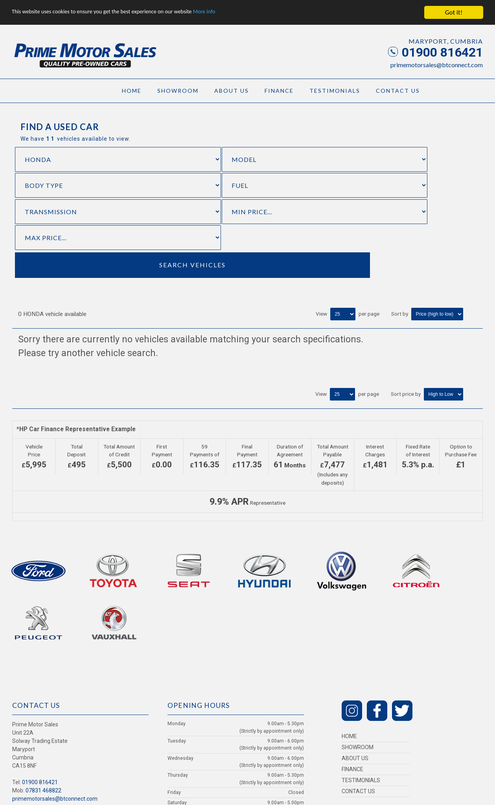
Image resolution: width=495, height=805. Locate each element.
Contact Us (398, 90)
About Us (231, 90)
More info (241, 12)
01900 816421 (435, 52)
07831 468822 (43, 652)
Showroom (178, 90)
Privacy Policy (36, 695)
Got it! (453, 12)
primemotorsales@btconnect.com (436, 64)
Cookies (57, 695)
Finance (279, 90)
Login (17, 695)
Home (132, 90)
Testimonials (334, 90)
